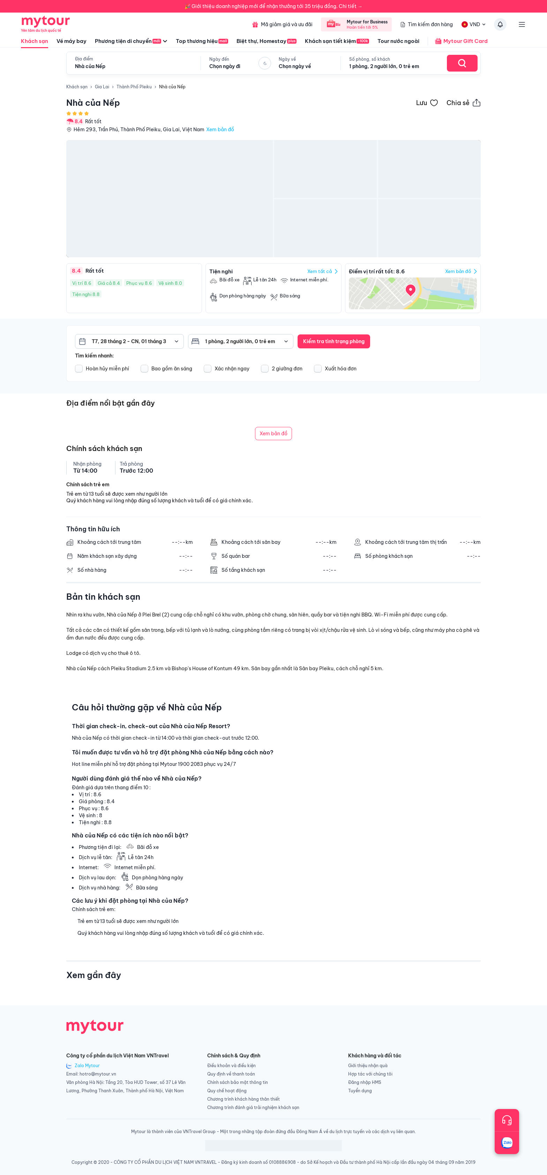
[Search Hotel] (462, 63)
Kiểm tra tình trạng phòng (334, 341)
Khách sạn (34, 43)
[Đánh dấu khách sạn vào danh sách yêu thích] (427, 102)
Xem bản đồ (220, 129)
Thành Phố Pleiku (134, 86)
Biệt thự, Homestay (267, 41)
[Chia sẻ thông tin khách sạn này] (463, 102)
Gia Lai (102, 86)
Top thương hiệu (202, 41)
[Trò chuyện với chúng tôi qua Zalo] (507, 1143)
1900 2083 (190, 764)
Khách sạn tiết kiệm (337, 41)
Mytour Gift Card (458, 41)
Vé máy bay (72, 41)
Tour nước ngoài (398, 41)
